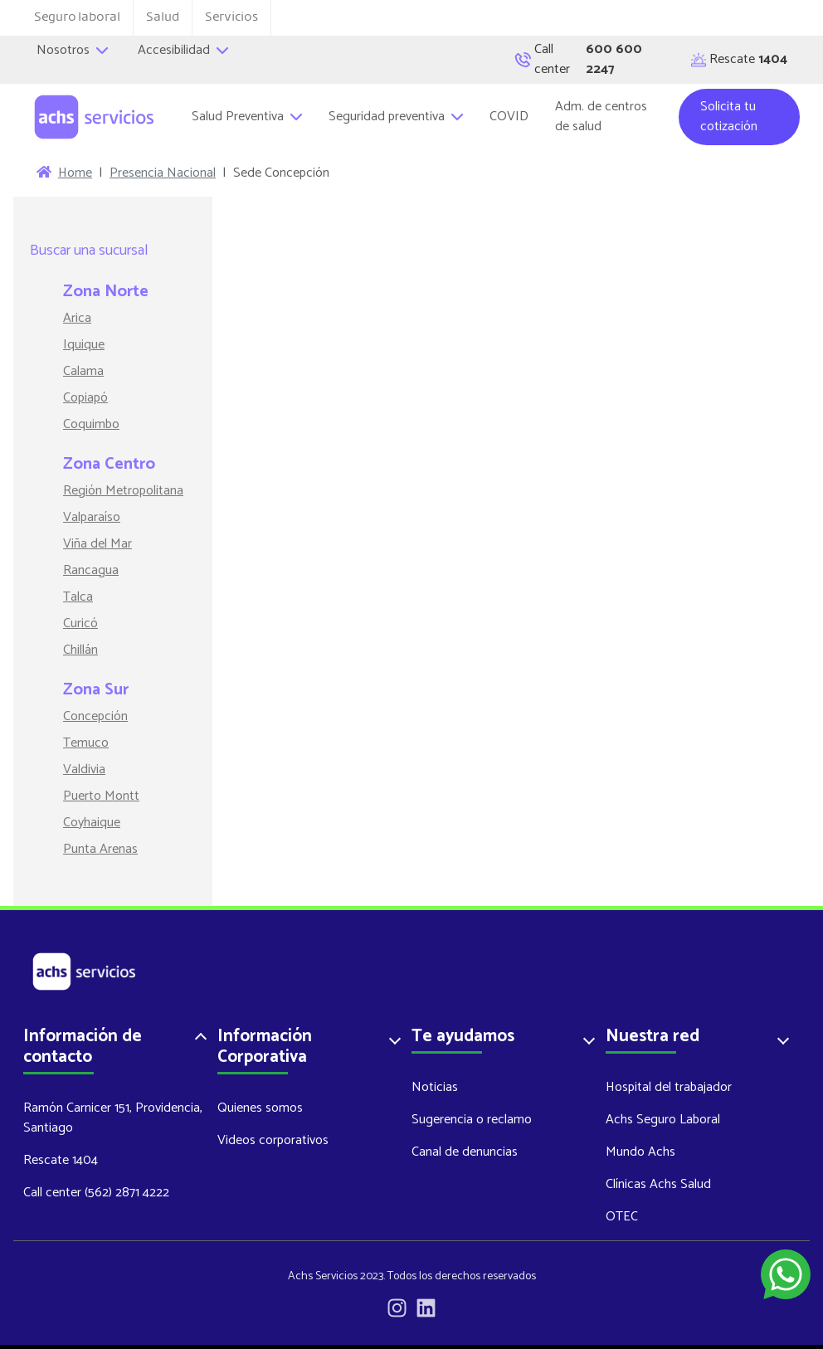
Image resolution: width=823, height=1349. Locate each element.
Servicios (231, 17)
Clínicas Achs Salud (658, 1184)
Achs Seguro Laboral (663, 1119)
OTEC (622, 1216)
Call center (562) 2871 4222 (96, 1192)
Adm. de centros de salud (601, 116)
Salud (162, 17)
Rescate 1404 (60, 1160)
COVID (508, 116)
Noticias (435, 1087)
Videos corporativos (273, 1140)
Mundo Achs (640, 1152)
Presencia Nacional (163, 173)
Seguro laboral (77, 17)
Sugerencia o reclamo (472, 1119)
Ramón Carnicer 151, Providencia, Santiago (112, 1118)
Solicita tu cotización (728, 116)
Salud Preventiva (247, 116)
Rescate (739, 60)
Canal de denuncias (465, 1152)
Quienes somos (260, 1108)
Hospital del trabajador (669, 1087)
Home (75, 173)
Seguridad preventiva (396, 116)
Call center (587, 60)
